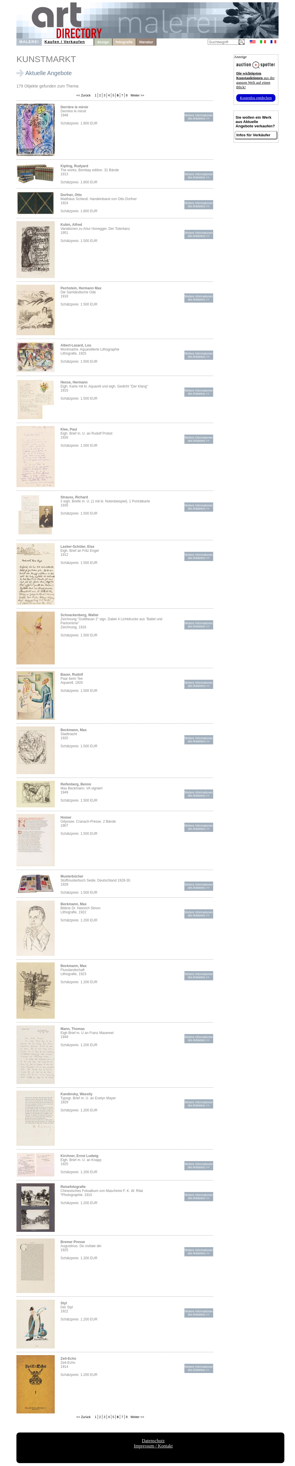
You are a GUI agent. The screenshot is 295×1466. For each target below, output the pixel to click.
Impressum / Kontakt (153, 1445)
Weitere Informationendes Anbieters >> (198, 117)
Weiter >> (137, 95)
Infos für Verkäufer (254, 135)
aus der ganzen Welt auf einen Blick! (255, 80)
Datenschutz (153, 1440)
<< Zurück (83, 95)
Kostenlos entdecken (256, 98)
